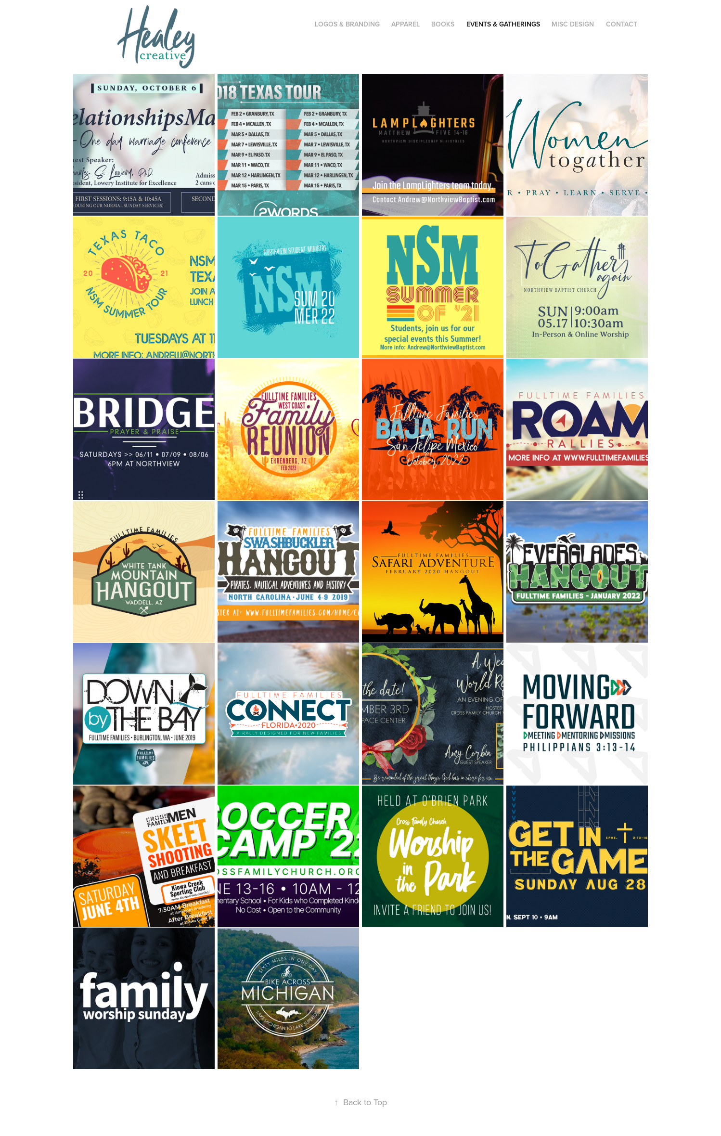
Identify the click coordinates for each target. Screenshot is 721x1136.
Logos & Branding (347, 24)
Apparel (405, 24)
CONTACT (621, 24)
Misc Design (573, 24)
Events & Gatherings (503, 24)
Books (442, 24)
